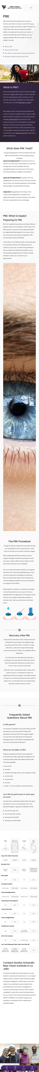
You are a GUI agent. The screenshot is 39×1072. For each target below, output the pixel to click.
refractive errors (29, 155)
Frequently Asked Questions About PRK (16, 56)
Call (7, 1068)
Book (15, 1068)
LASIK (12, 94)
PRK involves (14, 119)
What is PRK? (8, 47)
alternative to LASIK (24, 103)
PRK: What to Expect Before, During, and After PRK (20, 53)
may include (10, 762)
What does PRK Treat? (11, 50)
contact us (26, 998)
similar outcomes (21, 133)
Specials (32, 1068)
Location (24, 1068)
